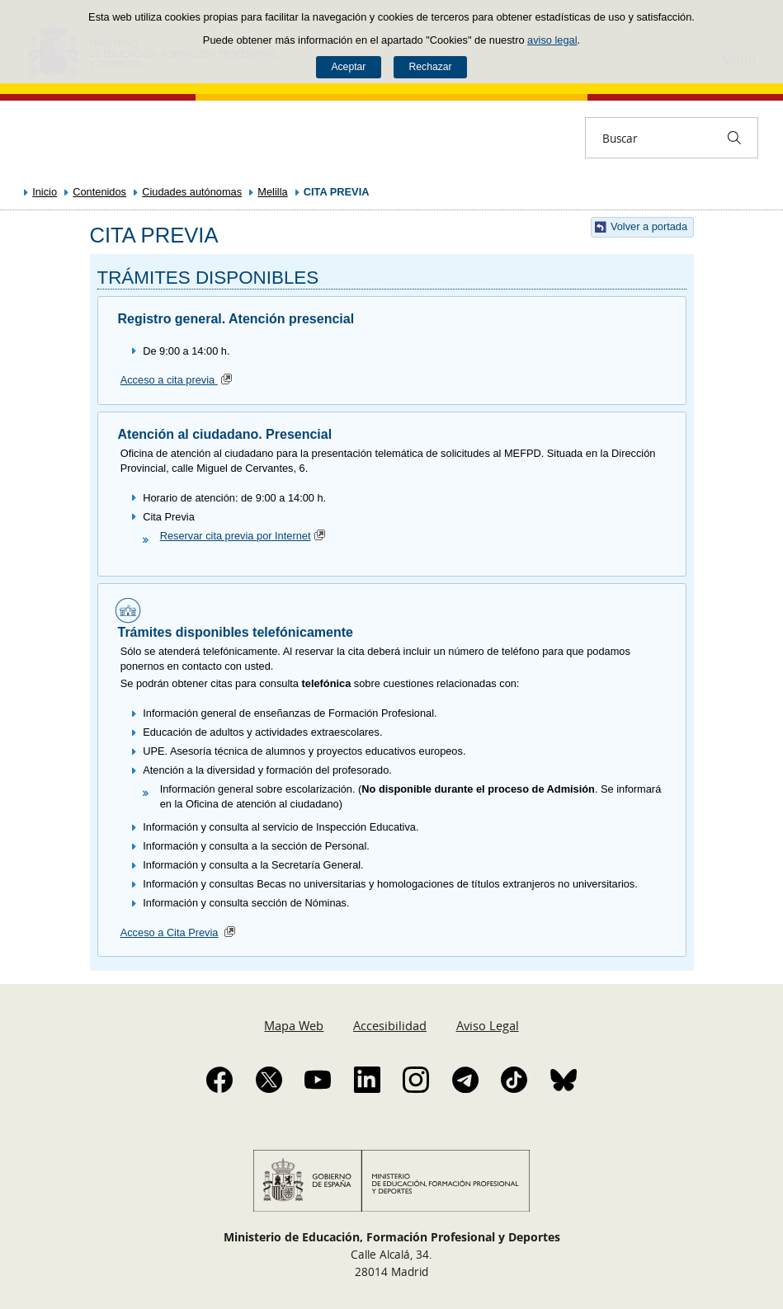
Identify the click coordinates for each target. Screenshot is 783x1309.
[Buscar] (734, 137)
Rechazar (430, 67)
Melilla (272, 192)
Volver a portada (649, 226)
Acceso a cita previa (178, 380)
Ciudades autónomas (192, 192)
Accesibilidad (390, 1025)
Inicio (44, 192)
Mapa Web (293, 1025)
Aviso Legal (487, 1025)
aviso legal (552, 40)
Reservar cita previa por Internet (244, 536)
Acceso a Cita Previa (169, 932)
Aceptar (348, 67)
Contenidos (99, 192)
